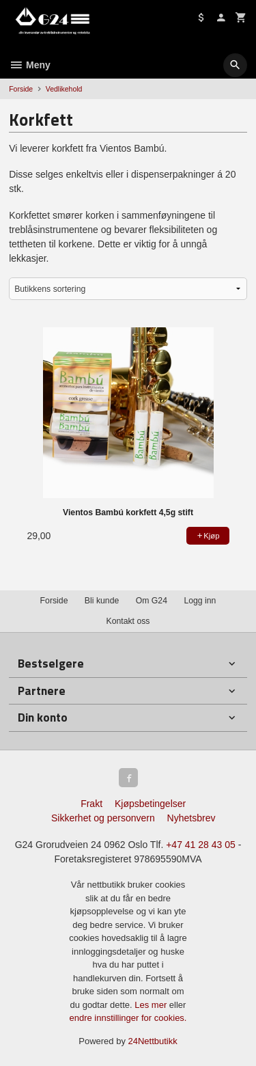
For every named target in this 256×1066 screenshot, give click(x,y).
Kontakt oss (128, 621)
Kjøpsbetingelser (150, 803)
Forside (21, 89)
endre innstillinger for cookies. (128, 1018)
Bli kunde (102, 600)
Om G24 (151, 600)
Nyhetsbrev (191, 817)
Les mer (151, 1005)
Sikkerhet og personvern (103, 817)
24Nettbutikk (152, 1041)
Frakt (91, 803)
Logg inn (200, 600)
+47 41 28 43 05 (201, 844)
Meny (30, 64)
